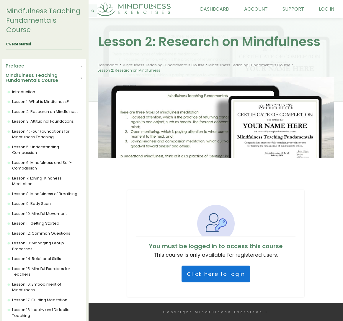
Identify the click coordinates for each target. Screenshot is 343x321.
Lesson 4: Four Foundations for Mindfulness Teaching (41, 134)
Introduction (23, 92)
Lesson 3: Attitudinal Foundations (43, 121)
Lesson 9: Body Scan (31, 203)
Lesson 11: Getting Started (35, 223)
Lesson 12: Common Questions (41, 233)
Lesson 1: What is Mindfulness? (40, 101)
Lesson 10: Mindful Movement (39, 213)
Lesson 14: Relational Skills (36, 258)
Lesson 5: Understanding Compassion (35, 150)
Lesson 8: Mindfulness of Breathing (44, 194)
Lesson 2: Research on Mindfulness (45, 111)
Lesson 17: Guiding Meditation (39, 300)
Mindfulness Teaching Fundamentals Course (43, 20)
